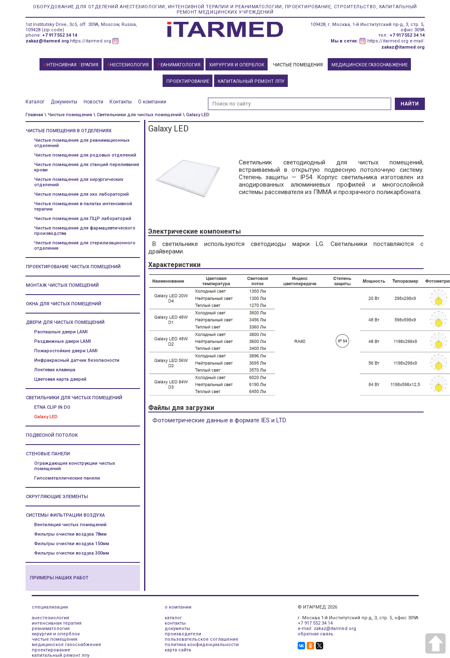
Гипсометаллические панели (67, 478)
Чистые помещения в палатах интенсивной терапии (83, 206)
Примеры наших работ (59, 578)
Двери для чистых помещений (65, 322)
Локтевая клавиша (54, 369)
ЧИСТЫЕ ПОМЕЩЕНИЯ (298, 65)
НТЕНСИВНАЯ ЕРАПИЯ (70, 65)
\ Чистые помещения (68, 114)
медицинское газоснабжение (66, 644)
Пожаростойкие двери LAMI (66, 351)
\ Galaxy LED (196, 114)
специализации (50, 607)
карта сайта (178, 650)
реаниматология (51, 628)
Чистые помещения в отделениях (69, 130)
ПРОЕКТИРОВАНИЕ (187, 81)
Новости (93, 102)
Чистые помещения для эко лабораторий (81, 194)
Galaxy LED (46, 416)
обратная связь (315, 634)
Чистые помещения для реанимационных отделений (82, 143)
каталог (173, 618)
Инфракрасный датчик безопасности (76, 360)
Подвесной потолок (52, 435)
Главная (34, 114)
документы (177, 628)
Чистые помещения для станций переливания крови (86, 167)
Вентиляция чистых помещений (70, 524)
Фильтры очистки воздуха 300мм (71, 553)
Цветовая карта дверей (60, 379)
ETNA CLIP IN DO (52, 407)
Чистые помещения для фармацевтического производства (84, 230)
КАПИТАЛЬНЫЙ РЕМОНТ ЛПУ (251, 81)
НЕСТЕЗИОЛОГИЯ (128, 65)
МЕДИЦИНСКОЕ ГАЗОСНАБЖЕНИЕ (369, 65)
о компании (178, 607)
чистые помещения (54, 639)
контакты (175, 623)
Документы (64, 102)
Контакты (121, 102)
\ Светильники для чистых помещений (137, 114)
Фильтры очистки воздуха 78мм (70, 534)
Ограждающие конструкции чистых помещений (74, 466)
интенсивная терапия (57, 623)
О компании (152, 102)
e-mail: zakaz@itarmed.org (327, 628)
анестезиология (50, 618)
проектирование (51, 650)
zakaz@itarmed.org (47, 41)
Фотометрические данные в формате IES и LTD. (219, 420)
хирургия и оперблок (56, 634)
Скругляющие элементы (57, 496)
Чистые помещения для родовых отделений (85, 155)
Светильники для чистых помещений (74, 397)
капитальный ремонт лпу (60, 655)
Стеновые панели (48, 454)
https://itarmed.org (90, 41)
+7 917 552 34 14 (59, 35)
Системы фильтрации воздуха (65, 515)
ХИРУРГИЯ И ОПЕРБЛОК (236, 65)
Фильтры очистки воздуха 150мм (71, 543)
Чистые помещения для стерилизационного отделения (84, 245)
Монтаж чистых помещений (62, 285)
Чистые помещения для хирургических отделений (79, 182)
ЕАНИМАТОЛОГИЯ (179, 65)
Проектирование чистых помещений (73, 266)
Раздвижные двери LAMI (62, 341)
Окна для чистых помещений (63, 304)
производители (183, 634)
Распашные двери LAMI (61, 332)
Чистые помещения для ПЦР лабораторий (82, 218)
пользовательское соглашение (201, 639)
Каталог (35, 102)
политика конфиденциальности (202, 644)
